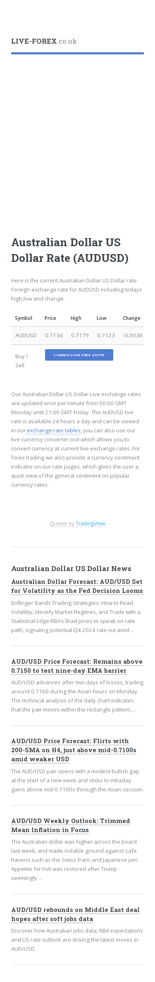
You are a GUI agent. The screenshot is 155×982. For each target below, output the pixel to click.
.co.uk (44, 41)
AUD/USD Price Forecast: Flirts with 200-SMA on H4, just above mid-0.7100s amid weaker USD (73, 750)
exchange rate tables (54, 430)
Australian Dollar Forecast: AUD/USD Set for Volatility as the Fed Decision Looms (77, 586)
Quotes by (77, 523)
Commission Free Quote (79, 355)
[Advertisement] (77, 140)
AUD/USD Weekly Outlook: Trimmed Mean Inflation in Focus (70, 825)
